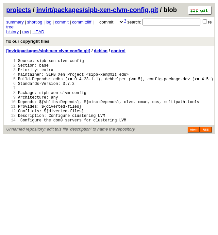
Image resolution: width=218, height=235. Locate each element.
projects (18, 9)
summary (15, 22)
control (118, 50)
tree (9, 26)
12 (11, 122)
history (12, 31)
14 (11, 133)
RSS (206, 143)
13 (11, 128)
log (48, 22)
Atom (193, 143)
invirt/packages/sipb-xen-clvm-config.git (97, 9)
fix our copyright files (27, 41)
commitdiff (81, 22)
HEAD (38, 31)
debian (101, 50)
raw (25, 31)
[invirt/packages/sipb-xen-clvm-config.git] (48, 50)
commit (62, 22)
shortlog (34, 22)
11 (11, 117)
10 (11, 111)
